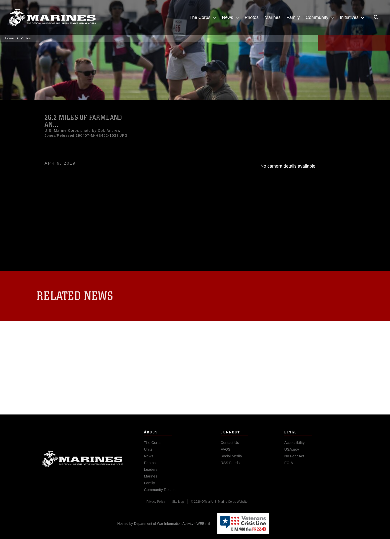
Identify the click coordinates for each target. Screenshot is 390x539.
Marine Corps (83, 465)
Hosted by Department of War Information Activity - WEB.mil (163, 524)
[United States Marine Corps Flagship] (52, 17)
